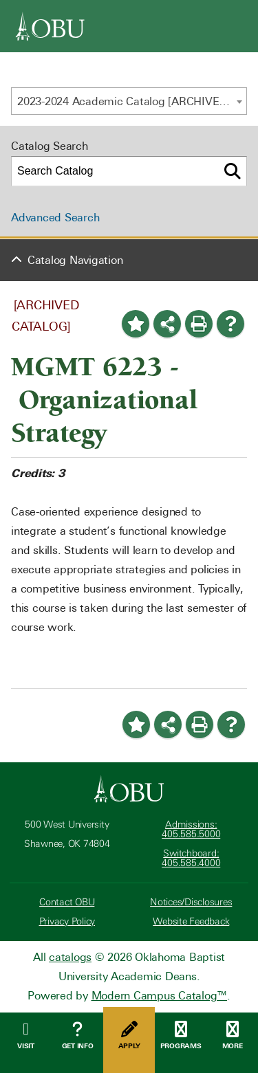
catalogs (70, 957)
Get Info (77, 1035)
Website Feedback (191, 921)
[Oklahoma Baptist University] (129, 789)
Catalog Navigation (75, 260)
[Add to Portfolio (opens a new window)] (135, 324)
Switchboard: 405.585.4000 (191, 858)
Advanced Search (55, 217)
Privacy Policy (67, 921)
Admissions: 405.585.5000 (191, 829)
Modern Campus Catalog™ (160, 995)
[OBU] (50, 26)
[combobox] (129, 101)
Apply (129, 1035)
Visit (26, 1035)
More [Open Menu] (232, 1035)
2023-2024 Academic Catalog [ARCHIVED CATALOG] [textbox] (131, 101)
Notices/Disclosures (191, 902)
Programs (180, 1035)
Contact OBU (66, 902)
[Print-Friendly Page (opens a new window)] (199, 324)
